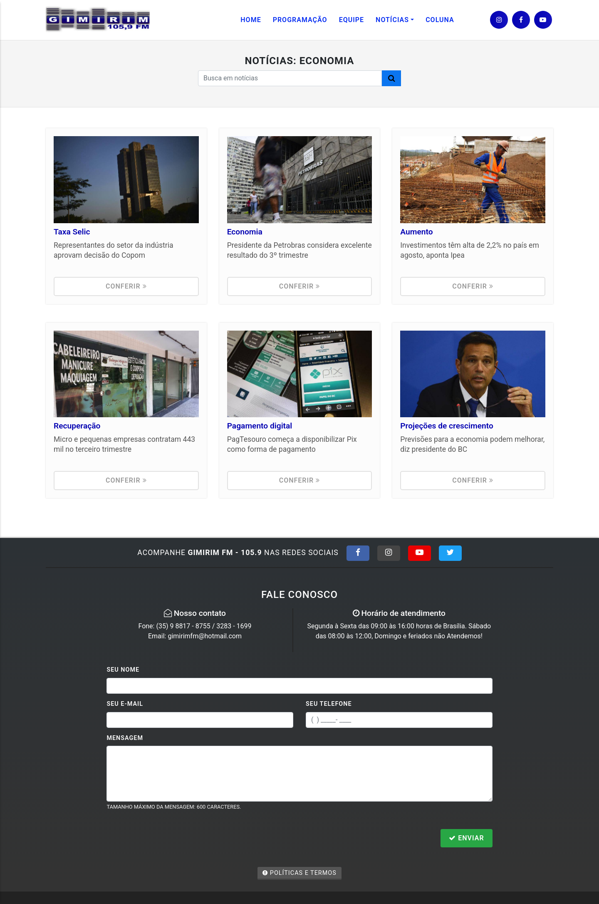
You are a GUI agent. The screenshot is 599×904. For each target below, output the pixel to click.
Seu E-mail (124, 703)
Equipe (351, 20)
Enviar (466, 838)
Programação (300, 20)
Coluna (440, 20)
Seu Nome (122, 669)
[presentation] (169, 839)
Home (250, 20)
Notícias (392, 20)
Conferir (126, 286)
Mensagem (124, 738)
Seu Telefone (329, 703)
